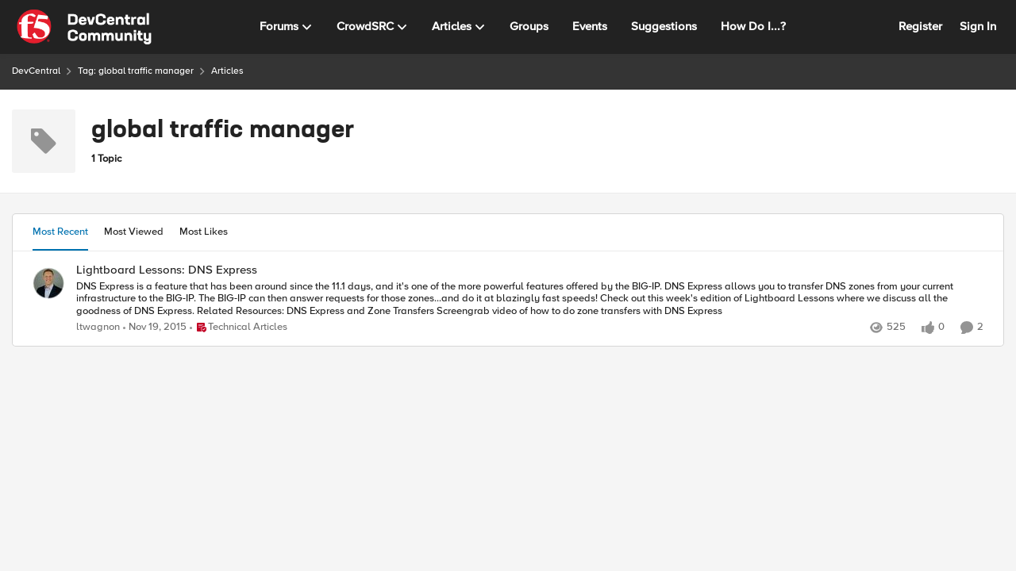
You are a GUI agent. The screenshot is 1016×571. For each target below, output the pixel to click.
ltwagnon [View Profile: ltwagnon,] (98, 327)
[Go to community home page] (84, 27)
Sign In (978, 26)
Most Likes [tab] (203, 231)
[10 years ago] (155, 327)
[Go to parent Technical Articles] (238, 327)
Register (920, 26)
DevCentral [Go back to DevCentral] (36, 71)
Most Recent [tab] (60, 231)
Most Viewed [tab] (134, 231)
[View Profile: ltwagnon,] (48, 283)
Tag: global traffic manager (136, 71)
